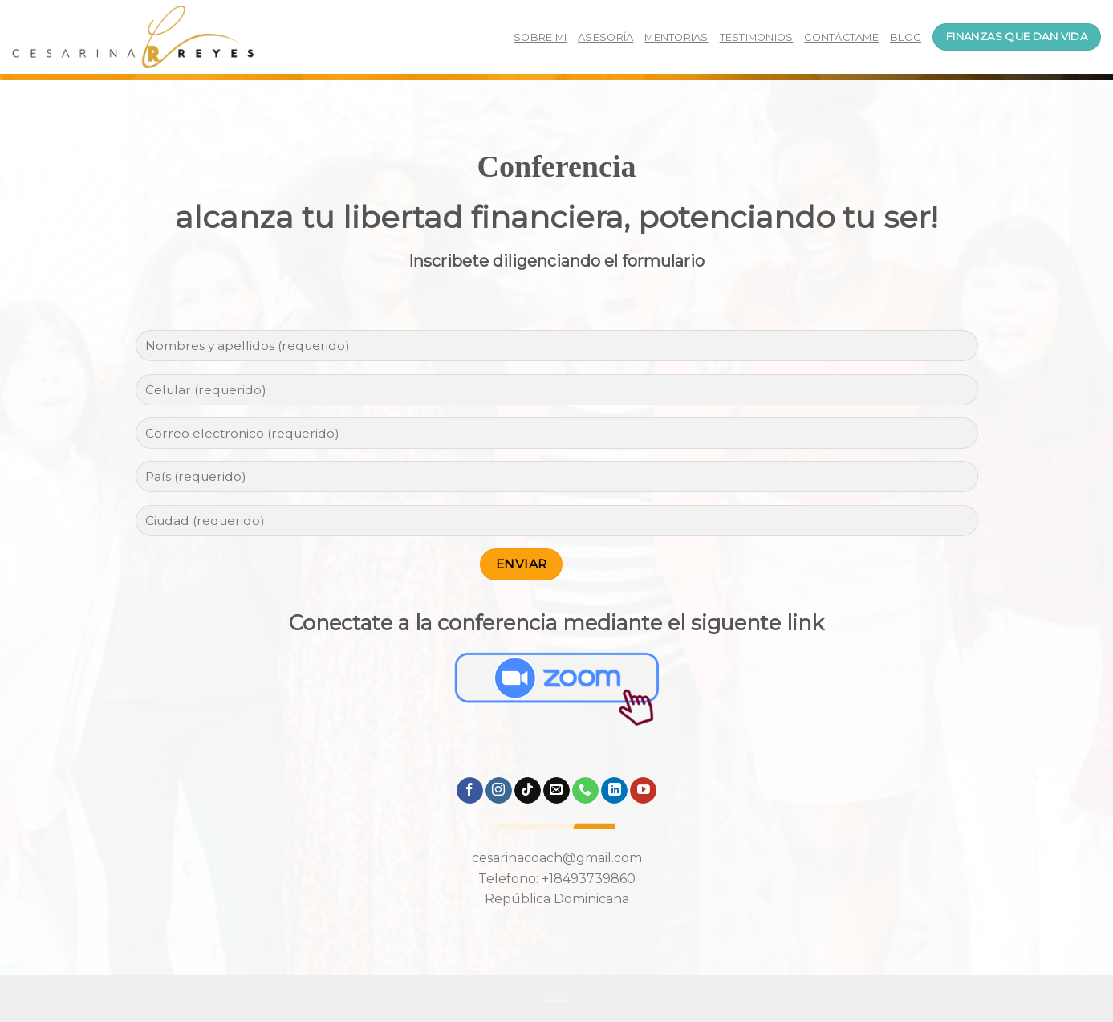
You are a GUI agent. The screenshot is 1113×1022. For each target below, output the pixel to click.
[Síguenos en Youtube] (643, 790)
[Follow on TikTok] (527, 790)
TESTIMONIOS (757, 37)
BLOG (905, 37)
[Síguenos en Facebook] (470, 790)
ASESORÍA (605, 37)
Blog (556, 996)
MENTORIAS (676, 37)
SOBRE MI (540, 37)
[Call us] (585, 790)
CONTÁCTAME (841, 37)
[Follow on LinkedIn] (614, 790)
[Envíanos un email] (556, 790)
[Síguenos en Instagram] (498, 790)
